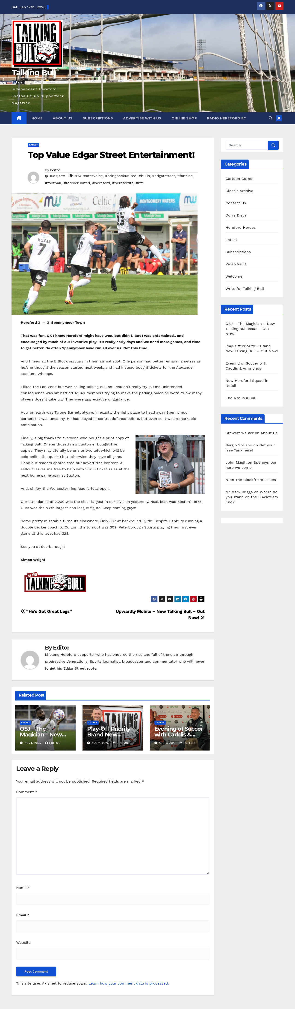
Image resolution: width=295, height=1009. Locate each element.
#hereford (101, 183)
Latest (33, 144)
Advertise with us (142, 118)
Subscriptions (98, 118)
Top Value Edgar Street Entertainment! (111, 154)
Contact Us (236, 203)
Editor (55, 170)
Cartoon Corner (240, 178)
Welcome (234, 276)
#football (53, 183)
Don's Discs (236, 215)
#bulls (144, 176)
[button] (270, 118)
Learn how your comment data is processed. (128, 983)
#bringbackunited (121, 176)
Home (37, 118)
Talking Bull (34, 72)
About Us (63, 118)
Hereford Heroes (241, 227)
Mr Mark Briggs (239, 492)
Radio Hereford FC (226, 118)
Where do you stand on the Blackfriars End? (252, 497)
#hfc (140, 183)
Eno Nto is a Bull (241, 398)
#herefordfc (122, 183)
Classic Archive (239, 191)
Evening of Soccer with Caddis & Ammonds (178, 734)
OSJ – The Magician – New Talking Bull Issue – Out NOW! (250, 328)
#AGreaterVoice (89, 176)
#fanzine (185, 176)
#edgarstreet (163, 176)
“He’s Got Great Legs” (46, 611)
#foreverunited (77, 183)
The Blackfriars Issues (255, 480)
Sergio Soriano (239, 445)
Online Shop (184, 118)
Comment (26, 792)
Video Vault (236, 264)
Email (23, 915)
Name (23, 887)
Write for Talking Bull (245, 288)
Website (23, 942)
